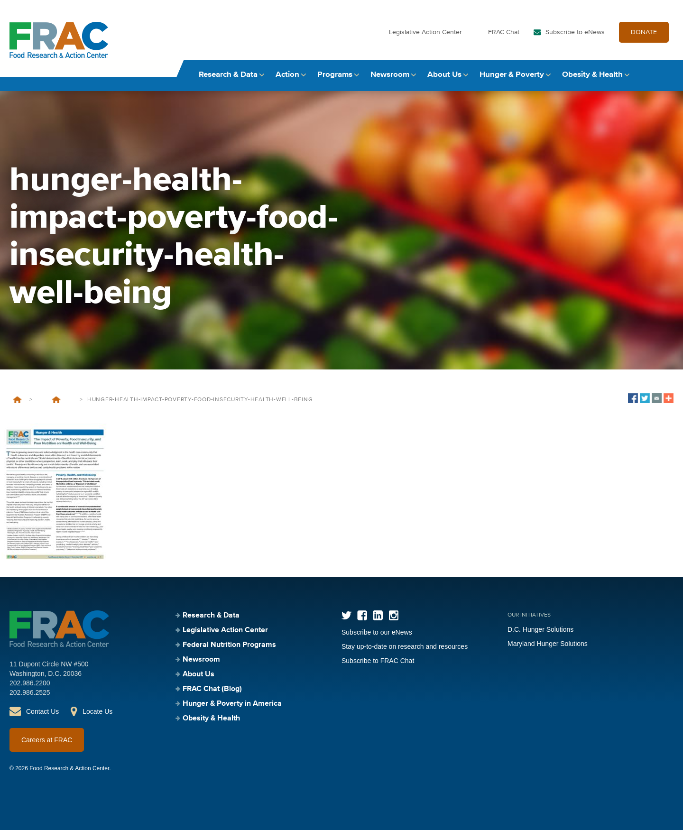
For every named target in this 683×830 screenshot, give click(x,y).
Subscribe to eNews (575, 32)
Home (17, 399)
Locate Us (97, 711)
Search (664, 74)
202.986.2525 (29, 692)
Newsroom (389, 75)
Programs (334, 75)
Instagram (393, 615)
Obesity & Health (592, 75)
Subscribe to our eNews (377, 632)
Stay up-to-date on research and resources (405, 646)
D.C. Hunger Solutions (540, 629)
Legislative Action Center (425, 32)
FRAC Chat (503, 32)
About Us (444, 75)
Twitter (346, 615)
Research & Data (228, 75)
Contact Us (42, 711)
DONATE (644, 32)
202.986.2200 (29, 683)
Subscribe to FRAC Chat (378, 660)
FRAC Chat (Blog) (212, 689)
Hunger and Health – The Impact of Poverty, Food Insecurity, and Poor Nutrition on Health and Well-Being (56, 399)
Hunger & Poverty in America (232, 704)
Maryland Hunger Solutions (548, 643)
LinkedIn (378, 615)
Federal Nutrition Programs (229, 645)
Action (287, 75)
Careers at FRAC (46, 740)
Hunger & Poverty (512, 75)
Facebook (362, 615)
